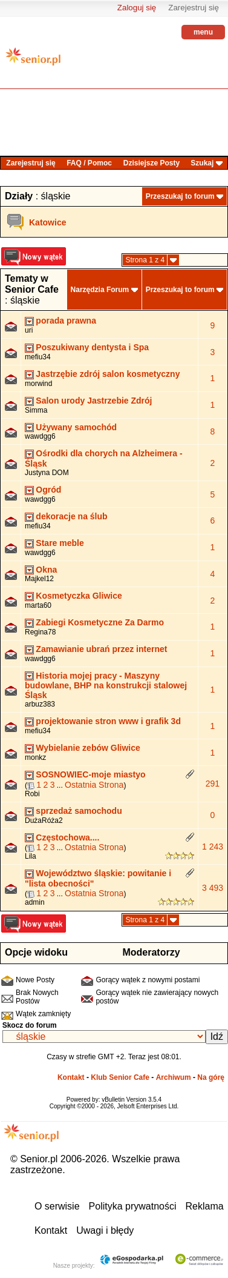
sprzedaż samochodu (79, 811)
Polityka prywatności (133, 1206)
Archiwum (173, 1077)
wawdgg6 (40, 436)
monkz (35, 757)
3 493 (212, 888)
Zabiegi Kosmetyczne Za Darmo (100, 622)
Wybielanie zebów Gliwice (88, 748)
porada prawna (66, 320)
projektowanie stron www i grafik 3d (108, 721)
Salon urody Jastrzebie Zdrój (94, 400)
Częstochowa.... (67, 837)
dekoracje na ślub (71, 516)
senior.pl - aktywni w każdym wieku (33, 60)
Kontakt (71, 1077)
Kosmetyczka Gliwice (79, 596)
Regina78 (40, 632)
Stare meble (59, 543)
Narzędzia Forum (100, 289)
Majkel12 (39, 578)
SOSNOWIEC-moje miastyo (90, 774)
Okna (46, 569)
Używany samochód (76, 427)
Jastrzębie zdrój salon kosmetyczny (108, 374)
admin (35, 902)
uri (29, 330)
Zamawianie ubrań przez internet (101, 649)
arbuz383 (40, 704)
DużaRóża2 (44, 820)
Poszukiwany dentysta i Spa (92, 347)
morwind (38, 383)
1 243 (212, 846)
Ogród (48, 489)
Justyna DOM (47, 472)
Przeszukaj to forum (180, 196)
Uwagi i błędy (105, 1230)
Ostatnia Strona (94, 785)
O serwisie (57, 1206)
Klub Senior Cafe (120, 1077)
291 (213, 783)
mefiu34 (38, 357)
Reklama (205, 1206)
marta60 (38, 605)
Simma (36, 410)
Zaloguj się (136, 7)
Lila (30, 856)
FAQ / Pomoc (89, 163)
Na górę (210, 1077)
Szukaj (202, 163)
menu (203, 32)
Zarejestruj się (193, 7)
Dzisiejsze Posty (151, 163)
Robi (32, 794)
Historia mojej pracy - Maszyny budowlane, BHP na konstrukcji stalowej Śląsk (106, 686)
